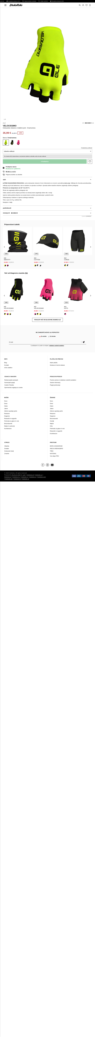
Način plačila (53, 362)
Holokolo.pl (7, 477)
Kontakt (6, 365)
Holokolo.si (32, 477)
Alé (4, 123)
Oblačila (6, 446)
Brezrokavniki (8, 423)
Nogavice (7, 416)
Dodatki (6, 448)
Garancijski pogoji (9, 382)
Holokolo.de (8, 479)
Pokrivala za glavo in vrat (11, 421)
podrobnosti (7, 208)
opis (4, 179)
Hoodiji (52, 421)
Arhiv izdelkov (8, 367)
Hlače (6, 406)
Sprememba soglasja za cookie (13, 387)
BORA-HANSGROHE (56, 446)
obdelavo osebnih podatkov (56, 345)
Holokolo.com (41, 477)
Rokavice (7, 413)
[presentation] (4, 246)
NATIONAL (53, 453)
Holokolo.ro (24, 477)
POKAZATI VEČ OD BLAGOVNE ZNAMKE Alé (47, 319)
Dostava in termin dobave (57, 365)
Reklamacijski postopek (11, 380)
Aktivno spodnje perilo (10, 411)
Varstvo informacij (55, 382)
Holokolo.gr (25, 479)
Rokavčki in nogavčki (10, 418)
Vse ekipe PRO (54, 456)
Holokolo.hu (16, 477)
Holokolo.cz (38, 475)
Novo (5, 401)
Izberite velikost (9, 151)
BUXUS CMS (16, 475)
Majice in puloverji (9, 426)
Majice (52, 423)
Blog (5, 362)
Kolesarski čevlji (9, 451)
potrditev (83, 342)
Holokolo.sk (30, 475)
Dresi (5, 403)
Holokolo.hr (17, 479)
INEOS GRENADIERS (56, 448)
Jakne (6, 408)
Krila (51, 426)
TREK (51, 451)
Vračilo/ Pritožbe (9, 385)
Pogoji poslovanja (55, 385)
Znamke (6, 453)
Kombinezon (7, 428)
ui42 (24, 475)
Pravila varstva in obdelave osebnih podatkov (63, 380)
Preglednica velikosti (86, 148)
